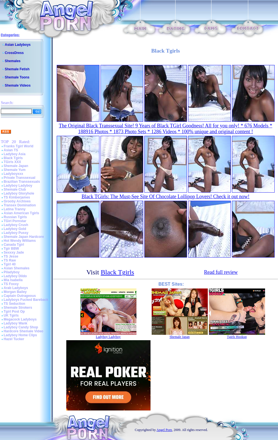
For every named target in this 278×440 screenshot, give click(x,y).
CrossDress (14, 53)
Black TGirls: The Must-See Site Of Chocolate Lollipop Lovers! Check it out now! (165, 196)
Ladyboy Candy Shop (21, 327)
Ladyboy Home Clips (20, 335)
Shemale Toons (17, 77)
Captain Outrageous (20, 296)
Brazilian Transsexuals (22, 182)
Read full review (221, 272)
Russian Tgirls (15, 217)
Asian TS (11, 150)
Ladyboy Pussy (16, 233)
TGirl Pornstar (15, 221)
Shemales (12, 61)
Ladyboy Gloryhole (19, 193)
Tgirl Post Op (14, 311)
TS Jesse (11, 256)
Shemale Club (15, 189)
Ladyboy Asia (15, 154)
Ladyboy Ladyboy (18, 186)
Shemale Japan (16, 166)
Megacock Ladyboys (20, 319)
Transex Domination (20, 205)
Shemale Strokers (18, 308)
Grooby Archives (17, 201)
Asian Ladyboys (18, 45)
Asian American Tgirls (21, 213)
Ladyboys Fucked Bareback (26, 300)
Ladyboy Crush (16, 225)
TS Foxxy (11, 284)
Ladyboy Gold (15, 229)
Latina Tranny (15, 209)
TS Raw (10, 260)
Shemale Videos (18, 85)
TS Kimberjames (17, 197)
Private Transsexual (19, 178)
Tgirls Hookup (237, 337)
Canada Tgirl (14, 245)
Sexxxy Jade (14, 252)
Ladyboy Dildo (15, 276)
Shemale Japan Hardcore (24, 237)
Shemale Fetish (17, 69)
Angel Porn (164, 430)
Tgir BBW (11, 249)
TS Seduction (14, 304)
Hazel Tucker (14, 339)
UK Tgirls (11, 315)
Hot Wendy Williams (20, 241)
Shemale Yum (15, 170)
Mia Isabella (13, 280)
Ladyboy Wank (15, 323)
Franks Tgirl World (18, 146)
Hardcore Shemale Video (23, 331)
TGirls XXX (12, 162)
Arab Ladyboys (16, 288)
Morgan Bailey (15, 292)
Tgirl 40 (10, 264)
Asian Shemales (16, 268)
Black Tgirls (13, 158)
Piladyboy (12, 272)
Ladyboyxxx (13, 174)
